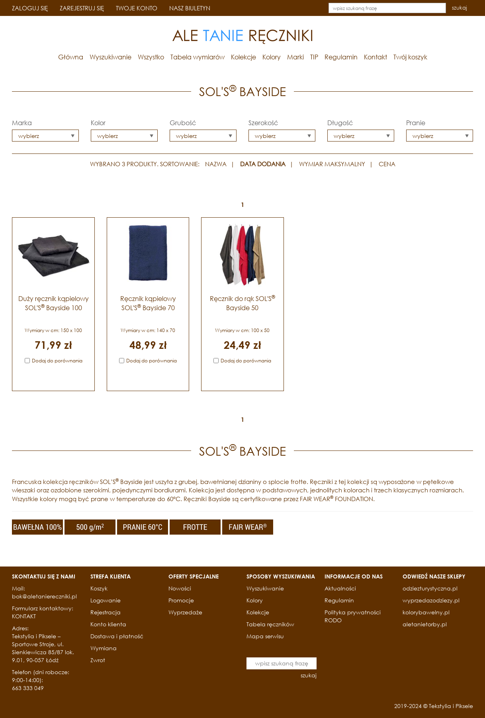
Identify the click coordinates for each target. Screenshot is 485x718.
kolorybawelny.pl (426, 612)
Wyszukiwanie (110, 57)
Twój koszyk (410, 57)
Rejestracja (105, 612)
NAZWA (216, 164)
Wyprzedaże (185, 612)
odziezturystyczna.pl (430, 588)
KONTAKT (24, 616)
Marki (295, 57)
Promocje (181, 600)
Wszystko (151, 57)
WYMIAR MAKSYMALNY (332, 164)
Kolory (271, 57)
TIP (314, 57)
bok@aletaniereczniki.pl (44, 596)
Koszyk (99, 588)
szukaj (459, 7)
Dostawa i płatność (116, 636)
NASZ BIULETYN (189, 8)
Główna (70, 57)
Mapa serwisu (265, 636)
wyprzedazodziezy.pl (431, 600)
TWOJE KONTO (136, 8)
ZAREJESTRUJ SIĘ (82, 8)
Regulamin (341, 57)
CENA (387, 164)
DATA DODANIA (263, 164)
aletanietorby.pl (425, 624)
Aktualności (340, 588)
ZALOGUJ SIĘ (30, 8)
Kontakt (375, 57)
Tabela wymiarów (197, 57)
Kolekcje (243, 57)
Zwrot (97, 660)
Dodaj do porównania (57, 360)
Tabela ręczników (270, 624)
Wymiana (103, 648)
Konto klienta (108, 624)
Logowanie (105, 600)
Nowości (179, 588)
